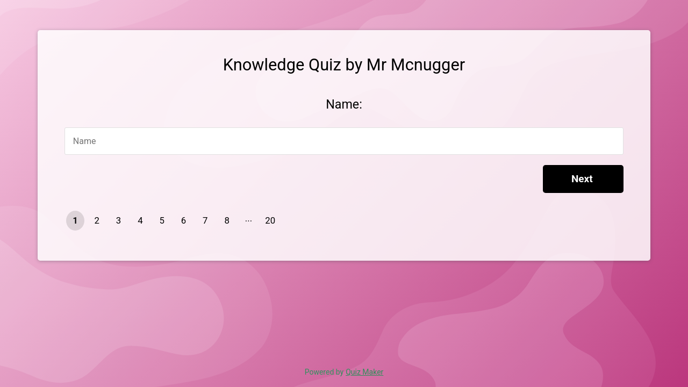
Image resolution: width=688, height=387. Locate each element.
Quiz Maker (364, 372)
